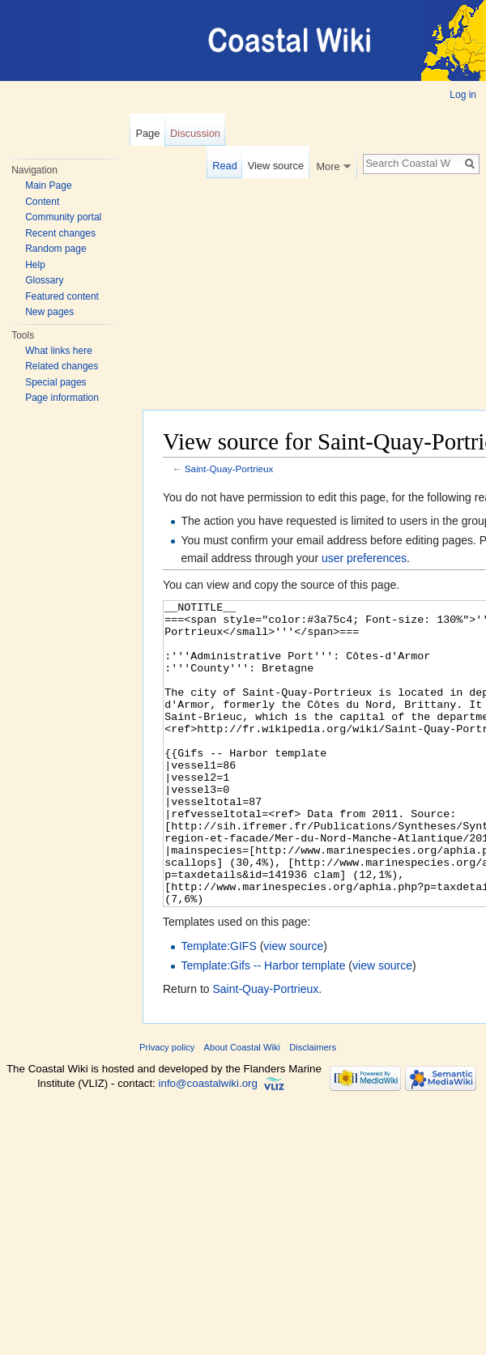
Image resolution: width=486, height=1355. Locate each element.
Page (147, 133)
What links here (58, 350)
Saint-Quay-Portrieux (229, 468)
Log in (463, 94)
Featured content (62, 296)
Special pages (55, 382)
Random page (55, 248)
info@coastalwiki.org (208, 1144)
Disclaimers (312, 1108)
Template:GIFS (218, 1006)
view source (293, 1006)
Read (224, 166)
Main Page (48, 185)
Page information (62, 397)
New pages (49, 311)
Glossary (44, 280)
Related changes (61, 366)
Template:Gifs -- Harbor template (263, 1026)
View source (276, 166)
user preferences (364, 558)
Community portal (63, 217)
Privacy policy (166, 1108)
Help (35, 265)
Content (42, 201)
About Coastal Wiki (242, 1108)
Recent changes (60, 233)
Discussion (195, 133)
